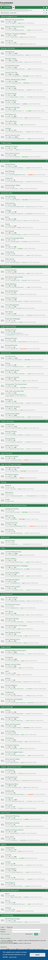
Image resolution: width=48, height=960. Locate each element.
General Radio (10, 541)
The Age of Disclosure (15, 380)
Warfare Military (10, 559)
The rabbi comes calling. (15, 681)
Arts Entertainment (7, 594)
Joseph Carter (25, 780)
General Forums (6, 353)
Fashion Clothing (11, 298)
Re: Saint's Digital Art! (15, 199)
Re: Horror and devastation (16, 359)
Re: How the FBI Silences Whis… (17, 417)
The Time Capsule (11, 598)
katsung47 (24, 280)
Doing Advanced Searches (16, 922)
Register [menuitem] (47, 8)
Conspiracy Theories (12, 377)
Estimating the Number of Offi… (17, 576)
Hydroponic (9, 493)
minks (28, 449)
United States (9, 848)
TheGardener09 (30, 496)
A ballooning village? (14, 241)
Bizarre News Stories (12, 370)
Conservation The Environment (16, 384)
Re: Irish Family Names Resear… (17, 879)
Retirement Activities (12, 823)
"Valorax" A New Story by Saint (17, 615)
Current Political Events (13, 552)
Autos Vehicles (10, 203)
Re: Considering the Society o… (17, 366)
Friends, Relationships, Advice (15, 80)
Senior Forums (5, 813)
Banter (11, 149)
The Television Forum (12, 605)
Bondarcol (20, 308)
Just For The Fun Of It (12, 135)
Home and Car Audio (12, 759)
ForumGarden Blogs (7, 915)
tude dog (28, 435)
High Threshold (22, 341)
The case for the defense (15, 428)
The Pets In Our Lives (12, 468)
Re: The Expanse (14, 124)
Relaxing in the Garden (8, 48)
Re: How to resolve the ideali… (17, 403)
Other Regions (10, 883)
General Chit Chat (11, 73)
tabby (25, 220)
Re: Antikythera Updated (15, 727)
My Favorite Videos (6, 193)
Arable (7, 500)
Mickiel (28, 695)
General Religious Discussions (15, 650)
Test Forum (9, 41)
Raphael (26, 460)
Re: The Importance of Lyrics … (17, 590)
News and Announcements (14, 20)
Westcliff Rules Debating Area (10, 890)
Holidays (8, 128)
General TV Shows (11, 146)
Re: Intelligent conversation (16, 741)
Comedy (8, 210)
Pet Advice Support (11, 475)
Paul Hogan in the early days (16, 213)
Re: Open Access (14, 387)
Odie (27, 533)
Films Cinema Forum (12, 153)
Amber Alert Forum (11, 446)
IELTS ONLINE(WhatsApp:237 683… (18, 526)
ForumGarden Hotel (12, 66)
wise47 (28, 403)
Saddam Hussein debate (15, 897)
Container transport (14, 734)
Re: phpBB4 (13, 23)
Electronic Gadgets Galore (14, 752)
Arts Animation (10, 196)
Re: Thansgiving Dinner (15, 76)
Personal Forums (6, 267)
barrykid (28, 206)
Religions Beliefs (6, 647)
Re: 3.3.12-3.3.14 (14, 44)
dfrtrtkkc (19, 911)
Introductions (9, 52)
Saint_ (26, 62)
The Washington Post (15, 583)
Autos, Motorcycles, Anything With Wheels (13, 505)
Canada (7, 862)
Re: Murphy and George (15, 234)
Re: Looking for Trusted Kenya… (17, 90)
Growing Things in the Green (16, 826)
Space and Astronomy (12, 724)
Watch (7, 894)
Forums (14, 8)
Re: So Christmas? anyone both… (18, 69)
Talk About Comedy (12, 619)
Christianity (9, 657)
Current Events (10, 356)
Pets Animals (9, 231)
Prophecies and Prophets (14, 699)
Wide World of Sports (12, 407)
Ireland (7, 876)
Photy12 (26, 301)
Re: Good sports (14, 410)
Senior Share (9, 837)
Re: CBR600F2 (13, 519)
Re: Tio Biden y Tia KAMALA (16, 435)
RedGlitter (26, 897)
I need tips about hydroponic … (17, 496)
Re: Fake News (13, 555)
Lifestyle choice (13, 294)
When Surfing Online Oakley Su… (18, 794)
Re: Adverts (12, 227)
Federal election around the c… (17, 865)
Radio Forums (5, 537)
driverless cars (13, 322)
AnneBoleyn (30, 688)
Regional (3, 844)
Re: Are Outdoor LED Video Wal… (18, 755)
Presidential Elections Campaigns (16, 566)
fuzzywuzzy (26, 544)
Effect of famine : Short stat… (16, 886)
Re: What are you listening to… (17, 167)
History (7, 363)
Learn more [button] (13, 957)
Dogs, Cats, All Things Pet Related (11, 464)
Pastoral (8, 486)
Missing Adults (10, 439)
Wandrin (21, 322)
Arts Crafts (8, 805)
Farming (3, 482)
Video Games (9, 259)
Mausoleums (13, 851)
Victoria (25, 234)
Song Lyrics (9, 178)
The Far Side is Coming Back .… (17, 622)
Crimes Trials (9, 425)
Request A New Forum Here (14, 27)
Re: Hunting (13, 248)
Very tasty (12, 674)
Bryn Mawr (26, 76)
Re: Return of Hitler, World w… (17, 562)
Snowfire (21, 808)
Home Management (12, 305)
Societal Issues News (12, 414)
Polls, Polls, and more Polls (14, 391)
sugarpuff (30, 879)
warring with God (14, 348)
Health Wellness (10, 284)
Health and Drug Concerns (14, 830)
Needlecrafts (9, 791)
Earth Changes (10, 731)
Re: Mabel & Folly (14, 471)
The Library (9, 612)
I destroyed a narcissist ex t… (17, 333)
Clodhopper (25, 241)
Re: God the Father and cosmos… (18, 653)
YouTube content (14, 37)
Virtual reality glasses (15, 262)
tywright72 (31, 794)
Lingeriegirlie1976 (11, 334)
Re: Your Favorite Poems (15, 642)
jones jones (23, 348)
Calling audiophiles (14, 762)
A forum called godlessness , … (17, 695)
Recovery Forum (10, 330)
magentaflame (29, 213)
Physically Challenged (12, 319)
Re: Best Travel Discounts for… (17, 255)
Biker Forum (9, 516)
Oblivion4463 (31, 702)
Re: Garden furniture (14, 780)
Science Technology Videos (14, 238)
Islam (7, 671)
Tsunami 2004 (13, 341)
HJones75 (25, 262)
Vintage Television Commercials (17, 601)
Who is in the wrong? (15, 512)
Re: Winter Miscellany (15, 104)
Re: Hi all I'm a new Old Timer (17, 55)
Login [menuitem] (44, 8)
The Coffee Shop (11, 121)
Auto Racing (9, 530)
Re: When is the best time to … (17, 131)
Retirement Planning (12, 816)
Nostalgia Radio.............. (15, 544)
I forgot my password (5, 934)
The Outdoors (10, 770)
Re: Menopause (13, 840)
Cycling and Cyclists (12, 509)
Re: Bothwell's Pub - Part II (16, 117)
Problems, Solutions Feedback (15, 34)
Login (3, 10)
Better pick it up (13, 478)
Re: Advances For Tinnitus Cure (17, 273)
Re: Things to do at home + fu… (17, 110)
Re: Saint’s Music (14, 188)
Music (7, 217)
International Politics (12, 580)
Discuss (7, 901)
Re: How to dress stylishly (16, 301)
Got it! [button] (38, 955)
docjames (28, 826)
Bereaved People (11, 338)
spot (19, 23)
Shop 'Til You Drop (6, 453)
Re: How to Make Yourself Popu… (18, 373)
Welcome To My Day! (12, 108)
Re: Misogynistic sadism (15, 83)
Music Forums (5, 161)
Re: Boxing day (13, 858)
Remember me (29, 934)
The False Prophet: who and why (17, 702)
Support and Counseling (8, 327)
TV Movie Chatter (6, 143)
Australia (8, 855)
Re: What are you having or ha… (17, 801)
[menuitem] (46, 13)
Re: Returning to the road (16, 819)
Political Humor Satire (12, 587)
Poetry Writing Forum (12, 639)
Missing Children (11, 432)
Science (7, 710)
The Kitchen (9, 798)
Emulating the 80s (14, 608)
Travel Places (9, 252)
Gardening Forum (11, 777)
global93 (31, 174)
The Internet (9, 738)
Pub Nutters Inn (10, 114)
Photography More (11, 784)
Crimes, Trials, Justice (7, 421)
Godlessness (9, 692)
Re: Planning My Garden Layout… (18, 904)
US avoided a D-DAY (15, 280)
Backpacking (13, 773)
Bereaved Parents (11, 345)
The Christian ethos (14, 660)
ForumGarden (7, 7)
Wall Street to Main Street (14, 277)
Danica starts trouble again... (16, 533)
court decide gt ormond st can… (17, 315)
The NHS (12, 911)
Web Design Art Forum (13, 633)
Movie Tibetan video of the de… (17, 688)
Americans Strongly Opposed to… (18, 394)
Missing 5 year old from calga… (17, 449)
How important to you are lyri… (17, 181)
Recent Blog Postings (12, 919)
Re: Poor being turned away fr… (17, 287)
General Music (10, 164)
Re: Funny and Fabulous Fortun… (18, 138)
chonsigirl (28, 442)
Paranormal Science (12, 717)
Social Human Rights (12, 573)
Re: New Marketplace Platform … (17, 30)
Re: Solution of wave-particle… (17, 713)
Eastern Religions (11, 685)
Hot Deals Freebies (11, 457)
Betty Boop (26, 83)
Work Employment (11, 291)
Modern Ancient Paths (13, 665)
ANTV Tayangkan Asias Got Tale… (18, 174)
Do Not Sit (12, 308)
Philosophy (9, 400)
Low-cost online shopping (16, 460)
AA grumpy (29, 315)
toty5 (18, 674)
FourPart (30, 97)
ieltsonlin (32, 526)
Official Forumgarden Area (9, 16)
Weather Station (10, 101)
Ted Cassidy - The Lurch (15, 220)
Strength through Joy (15, 833)
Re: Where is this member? (16, 62)
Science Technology (7, 707)
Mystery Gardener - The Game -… (18, 97)
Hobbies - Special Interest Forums (11, 767)
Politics (3, 548)
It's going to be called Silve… (16, 442)
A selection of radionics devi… (17, 720)
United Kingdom (10, 869)
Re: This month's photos (15, 787)
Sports (7, 245)
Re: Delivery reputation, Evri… (17, 872)
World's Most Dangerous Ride (17, 206)
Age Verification (13, 748)
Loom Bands (13, 808)
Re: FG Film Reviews (15, 156)
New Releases (10, 171)
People (7, 224)
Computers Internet (12, 745)
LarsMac (25, 104)
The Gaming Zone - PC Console (15, 626)
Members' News (10, 59)
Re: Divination (13, 667)
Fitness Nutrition (11, 270)
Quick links (2, 8)
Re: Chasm (12, 629)
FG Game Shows (10, 94)
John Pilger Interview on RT (16, 569)
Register (9, 10)
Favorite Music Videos (12, 185)
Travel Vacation (10, 87)
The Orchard (13, 489)
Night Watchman (10, 396)
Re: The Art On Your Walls (16, 636)
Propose (8, 908)
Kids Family (9, 312)
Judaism (8, 678)
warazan (42, 949)
